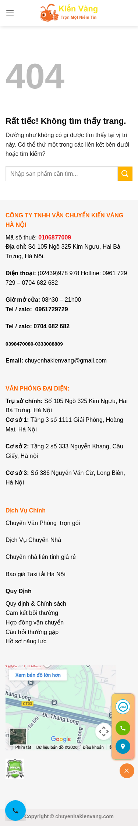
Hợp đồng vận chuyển (35, 622)
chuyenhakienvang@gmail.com (66, 360)
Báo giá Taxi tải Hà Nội (36, 574)
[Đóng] (127, 770)
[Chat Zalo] (123, 706)
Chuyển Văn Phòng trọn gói (43, 523)
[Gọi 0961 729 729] (123, 728)
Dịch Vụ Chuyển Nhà (33, 540)
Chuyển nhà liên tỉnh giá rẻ (41, 557)
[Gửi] (125, 174)
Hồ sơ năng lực (26, 641)
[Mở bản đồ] (123, 746)
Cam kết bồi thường (32, 613)
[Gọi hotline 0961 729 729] (15, 810)
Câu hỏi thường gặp (32, 632)
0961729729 (51, 309)
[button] (10, 13)
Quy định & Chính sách (36, 604)
